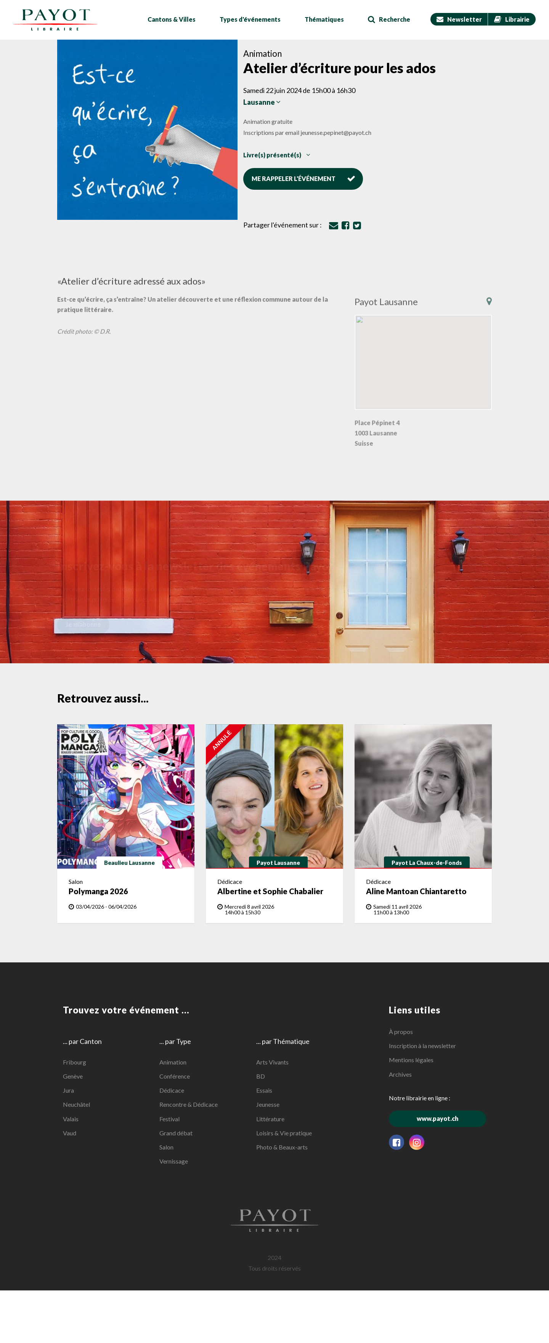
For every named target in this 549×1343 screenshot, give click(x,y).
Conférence (174, 1076)
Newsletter (459, 19)
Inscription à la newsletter (422, 1045)
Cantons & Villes (172, 19)
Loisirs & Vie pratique (284, 1133)
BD (260, 1076)
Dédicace (171, 1090)
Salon (166, 1147)
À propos (401, 1031)
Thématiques (324, 19)
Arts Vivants (272, 1062)
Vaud (69, 1133)
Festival (169, 1118)
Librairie (512, 19)
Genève (73, 1076)
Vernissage (173, 1161)
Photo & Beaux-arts (282, 1147)
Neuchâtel (76, 1104)
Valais (71, 1118)
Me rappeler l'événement (303, 178)
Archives (400, 1073)
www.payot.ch (451, 1118)
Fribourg (74, 1062)
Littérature (270, 1118)
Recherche (389, 19)
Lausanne (262, 102)
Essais (264, 1090)
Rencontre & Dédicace (188, 1104)
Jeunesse (267, 1104)
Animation (172, 1062)
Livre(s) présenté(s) (276, 154)
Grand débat (176, 1133)
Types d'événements (250, 19)
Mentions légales (411, 1059)
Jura (68, 1090)
